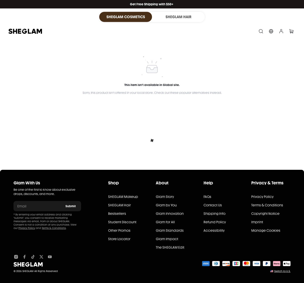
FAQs (207, 197)
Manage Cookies (265, 231)
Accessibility (214, 231)
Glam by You (166, 205)
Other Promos (119, 231)
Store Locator (119, 239)
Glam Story (165, 197)
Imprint (257, 222)
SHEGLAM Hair (119, 205)
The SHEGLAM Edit (170, 247)
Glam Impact (167, 239)
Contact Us (213, 205)
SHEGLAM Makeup (123, 197)
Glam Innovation (170, 214)
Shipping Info (214, 214)
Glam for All (165, 222)
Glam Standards (170, 231)
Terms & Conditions (54, 228)
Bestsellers (117, 214)
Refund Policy (215, 222)
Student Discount (122, 222)
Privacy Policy (26, 228)
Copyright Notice (265, 214)
